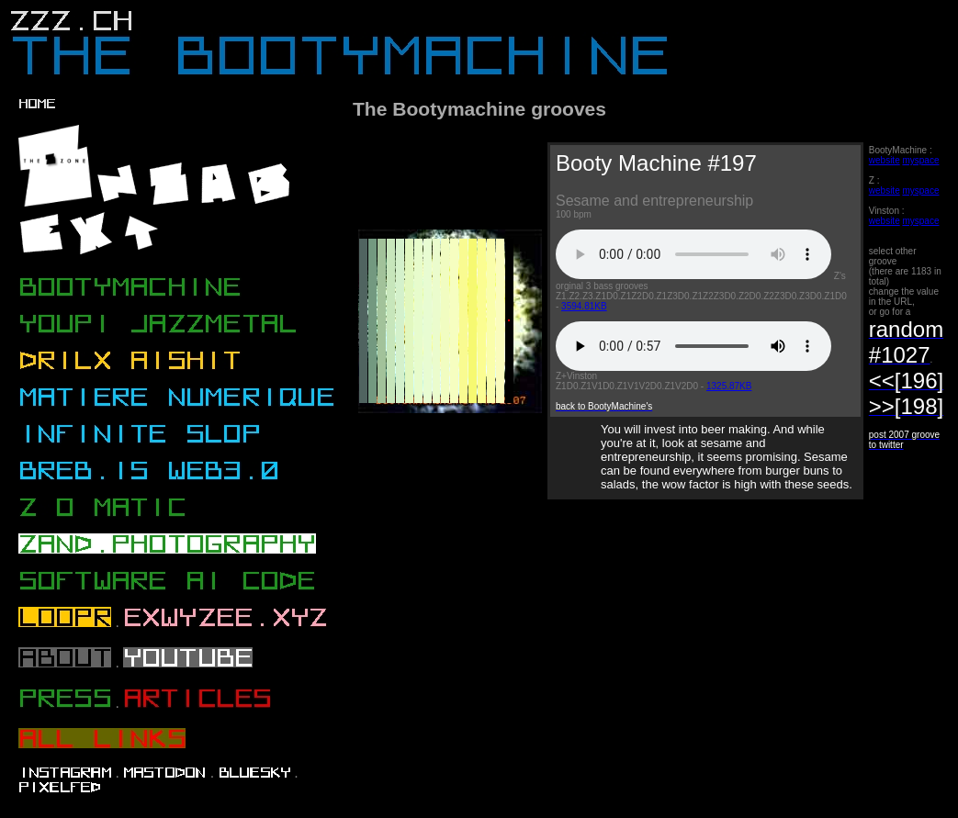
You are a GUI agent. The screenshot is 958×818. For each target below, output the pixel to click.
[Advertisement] (433, 600)
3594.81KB (584, 306)
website (884, 160)
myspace (920, 160)
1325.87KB (729, 386)
